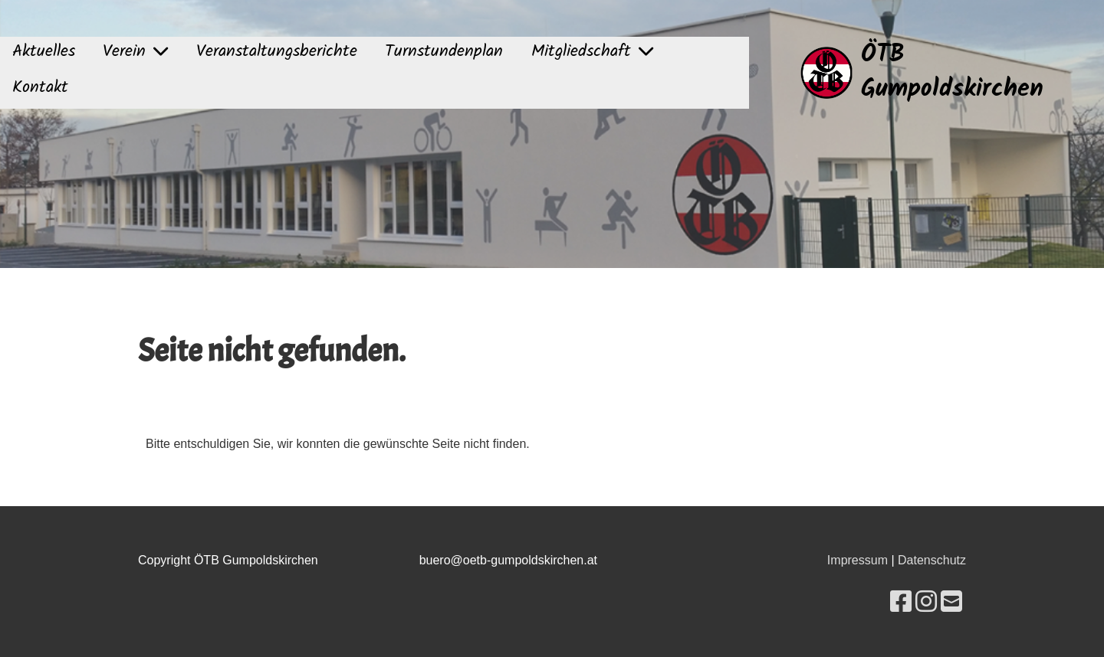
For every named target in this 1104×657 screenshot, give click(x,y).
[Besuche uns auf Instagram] (926, 602)
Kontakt (40, 87)
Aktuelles (43, 51)
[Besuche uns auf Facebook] (901, 602)
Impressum (857, 560)
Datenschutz (932, 560)
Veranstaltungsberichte (276, 51)
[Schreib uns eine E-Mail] (951, 602)
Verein (135, 51)
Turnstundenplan (444, 51)
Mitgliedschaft (592, 51)
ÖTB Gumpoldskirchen (952, 72)
